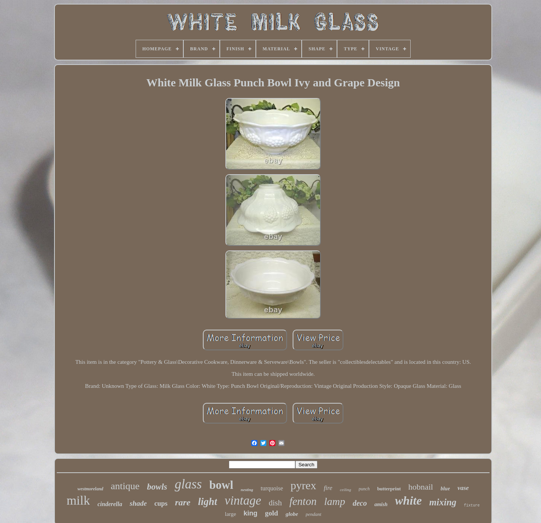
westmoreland (90, 488)
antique (125, 486)
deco (360, 503)
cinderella (109, 504)
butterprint (389, 488)
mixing (442, 502)
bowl (221, 484)
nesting (247, 489)
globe (292, 514)
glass (188, 484)
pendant (314, 514)
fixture (472, 505)
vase (463, 487)
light (207, 501)
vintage (243, 500)
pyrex (303, 485)
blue (445, 488)
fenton (303, 501)
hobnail (420, 486)
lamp (334, 501)
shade (138, 503)
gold (271, 513)
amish (380, 504)
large (230, 514)
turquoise (272, 488)
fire (328, 487)
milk (78, 500)
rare (182, 502)
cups (161, 503)
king (250, 513)
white (408, 500)
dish (275, 502)
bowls (157, 486)
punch (364, 488)
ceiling (345, 489)
